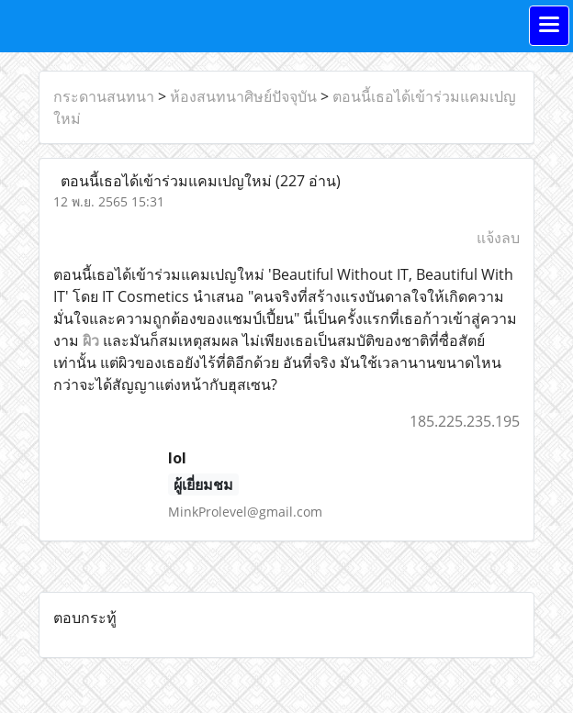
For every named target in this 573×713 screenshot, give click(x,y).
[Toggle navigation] (549, 26)
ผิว (91, 340)
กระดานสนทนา (103, 96)
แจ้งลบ (498, 238)
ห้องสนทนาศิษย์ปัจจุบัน (243, 96)
